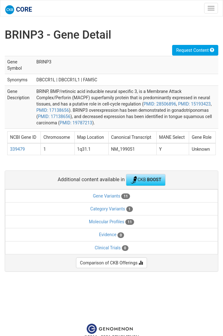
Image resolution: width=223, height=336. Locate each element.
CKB (145, 180)
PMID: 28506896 (160, 103)
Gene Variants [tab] (111, 196)
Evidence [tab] (111, 235)
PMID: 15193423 (194, 103)
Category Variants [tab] (111, 209)
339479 (17, 149)
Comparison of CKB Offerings (111, 262)
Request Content (195, 50)
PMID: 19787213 (76, 122)
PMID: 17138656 (52, 110)
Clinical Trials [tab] (111, 248)
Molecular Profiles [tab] (111, 222)
